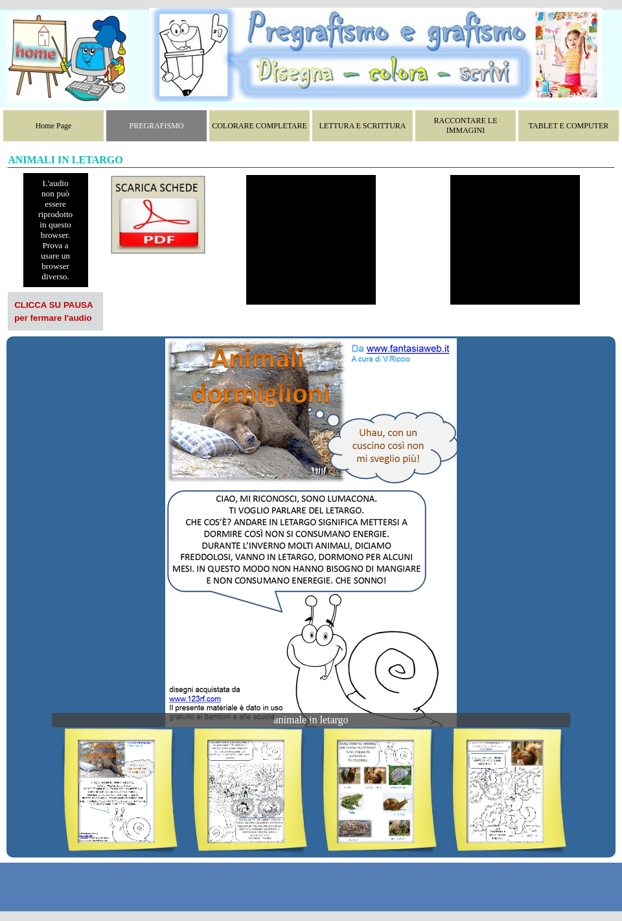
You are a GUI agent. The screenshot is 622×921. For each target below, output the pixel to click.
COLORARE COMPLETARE (259, 125)
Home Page (54, 125)
